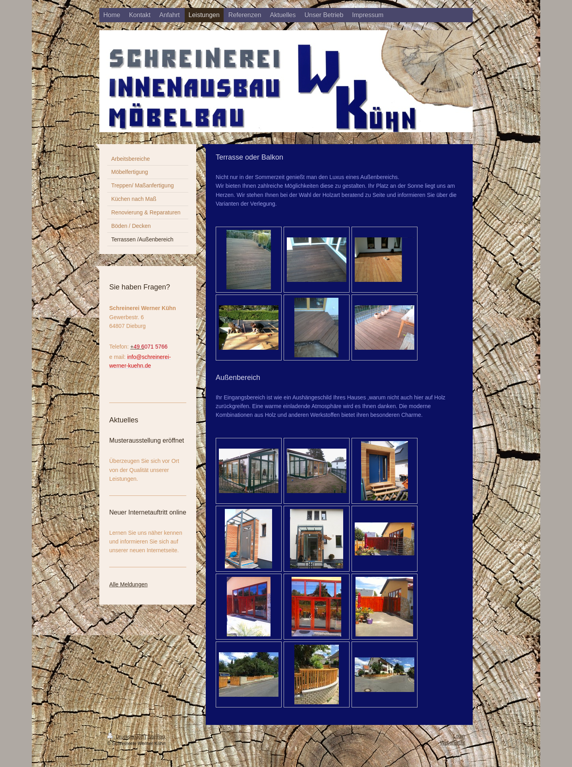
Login (459, 736)
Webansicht (452, 743)
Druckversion (126, 737)
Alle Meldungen (128, 584)
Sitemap (156, 737)
